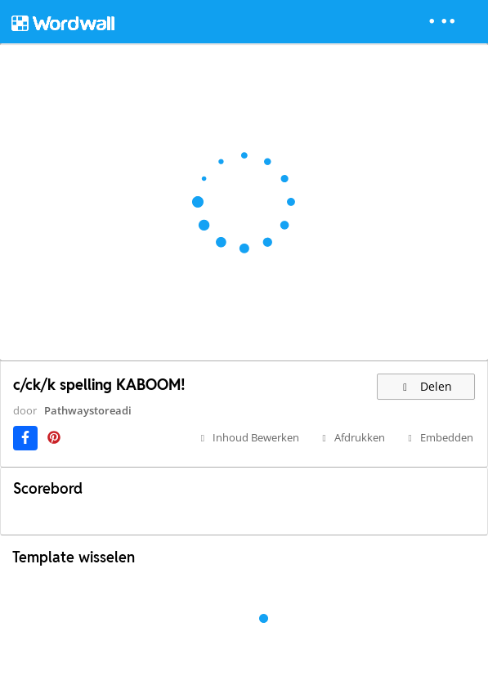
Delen (426, 386)
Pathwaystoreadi (88, 410)
